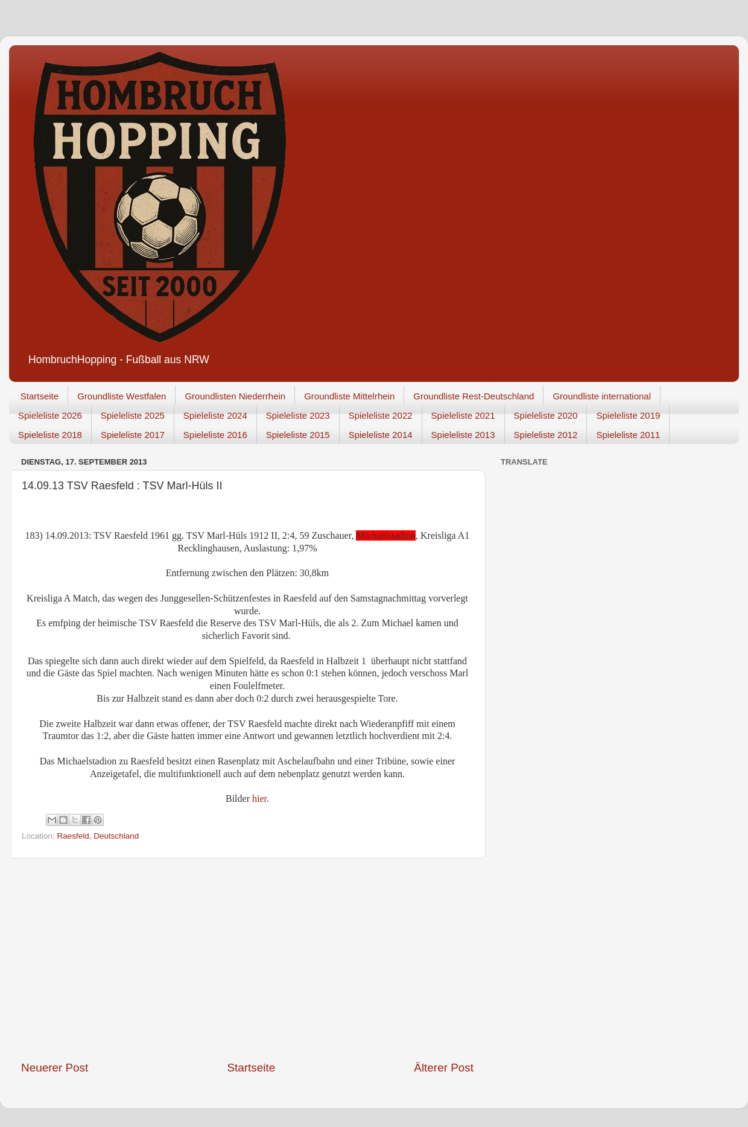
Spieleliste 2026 (50, 415)
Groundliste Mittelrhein (349, 396)
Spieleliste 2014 (381, 435)
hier (259, 798)
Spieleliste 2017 (133, 435)
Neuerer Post (54, 1067)
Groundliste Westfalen (121, 396)
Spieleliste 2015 (298, 435)
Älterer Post (444, 1067)
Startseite (40, 396)
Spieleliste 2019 (628, 415)
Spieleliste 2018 (50, 435)
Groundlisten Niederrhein (235, 396)
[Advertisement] (247, 959)
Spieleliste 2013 (463, 435)
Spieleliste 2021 (463, 415)
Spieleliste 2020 (546, 415)
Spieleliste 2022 (381, 415)
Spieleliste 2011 (628, 435)
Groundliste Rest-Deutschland (473, 396)
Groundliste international (602, 396)
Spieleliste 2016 (215, 435)
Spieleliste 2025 (133, 415)
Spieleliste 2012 (546, 435)
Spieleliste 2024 (215, 415)
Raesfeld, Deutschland (98, 835)
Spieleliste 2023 (298, 415)
